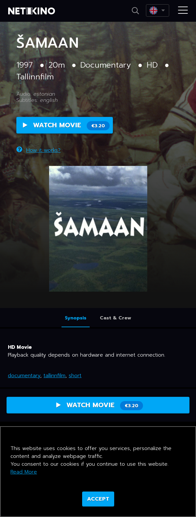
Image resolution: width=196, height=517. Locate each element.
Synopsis (75, 318)
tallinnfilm (54, 376)
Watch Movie (66, 125)
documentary (24, 376)
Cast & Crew (115, 318)
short (75, 376)
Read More (23, 472)
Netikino (33, 11)
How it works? (38, 150)
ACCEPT (98, 499)
